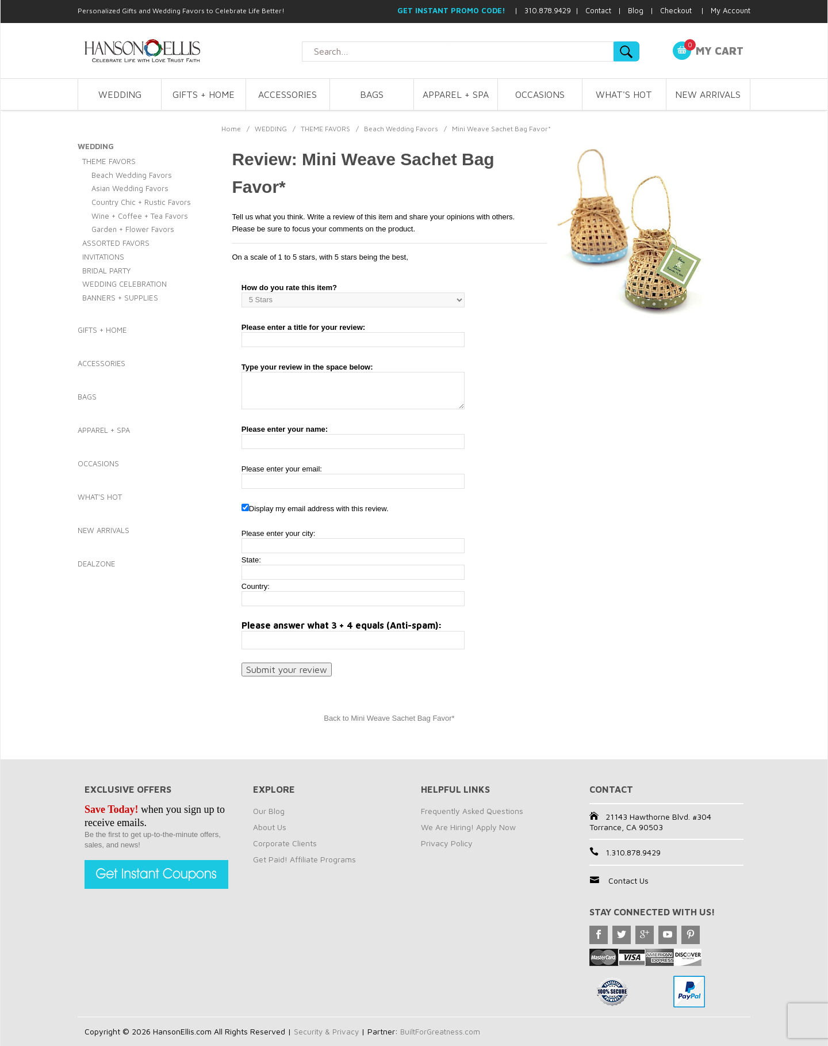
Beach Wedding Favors (401, 128)
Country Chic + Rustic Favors (141, 202)
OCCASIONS (540, 94)
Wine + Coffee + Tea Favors (139, 215)
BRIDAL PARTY (106, 270)
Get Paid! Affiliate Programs (304, 859)
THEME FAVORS (325, 128)
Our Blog (269, 811)
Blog (635, 10)
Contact (598, 10)
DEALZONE (96, 563)
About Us (269, 827)
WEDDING (119, 94)
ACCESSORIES (287, 94)
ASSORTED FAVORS (116, 243)
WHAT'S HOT (624, 94)
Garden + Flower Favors (132, 229)
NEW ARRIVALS (708, 94)
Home (231, 128)
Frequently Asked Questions (472, 811)
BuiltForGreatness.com (443, 1031)
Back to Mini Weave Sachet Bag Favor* (389, 718)
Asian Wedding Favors (129, 188)
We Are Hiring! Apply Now (468, 827)
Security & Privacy (327, 1031)
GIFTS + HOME (203, 94)
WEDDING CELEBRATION (124, 283)
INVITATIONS (103, 256)
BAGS (372, 94)
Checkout (676, 10)
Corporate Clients (285, 843)
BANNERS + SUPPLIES (120, 297)
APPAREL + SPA (456, 94)
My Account (730, 10)
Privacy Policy (447, 843)
